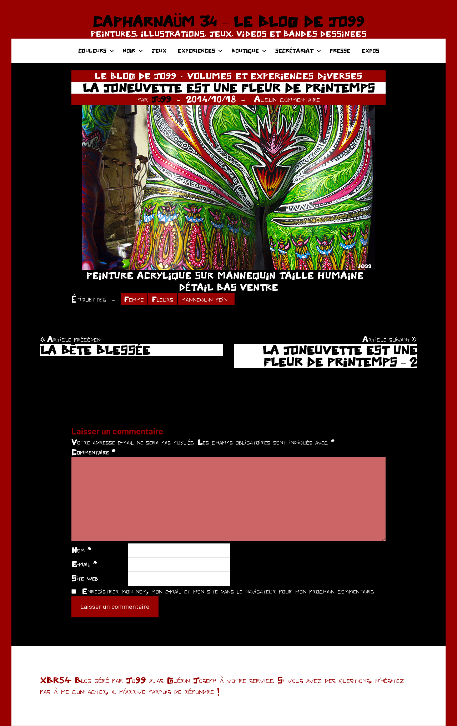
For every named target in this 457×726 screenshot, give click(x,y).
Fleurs (163, 299)
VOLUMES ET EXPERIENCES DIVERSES (274, 75)
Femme (134, 299)
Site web (84, 578)
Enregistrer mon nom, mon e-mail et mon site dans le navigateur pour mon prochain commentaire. (228, 591)
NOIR (133, 50)
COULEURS (96, 50)
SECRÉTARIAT (298, 50)
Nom (81, 550)
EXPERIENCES (200, 50)
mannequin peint (207, 299)
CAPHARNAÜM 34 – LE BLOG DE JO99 (228, 21)
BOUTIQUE (249, 50)
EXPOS (370, 50)
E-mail (84, 564)
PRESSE (340, 50)
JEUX (159, 50)
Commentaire (93, 452)
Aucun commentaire (287, 99)
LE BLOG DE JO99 (135, 75)
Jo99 (161, 99)
